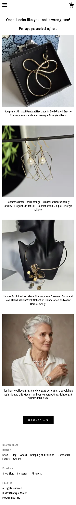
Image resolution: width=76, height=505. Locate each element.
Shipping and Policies (42, 455)
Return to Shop (38, 420)
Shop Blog (8, 473)
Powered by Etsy (11, 498)
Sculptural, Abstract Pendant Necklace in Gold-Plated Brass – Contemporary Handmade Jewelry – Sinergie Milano (38, 111)
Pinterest (37, 473)
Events (6, 459)
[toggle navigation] (4, 5)
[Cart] (71, 6)
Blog (14, 455)
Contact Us (64, 455)
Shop (5, 455)
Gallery (17, 459)
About (23, 455)
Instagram (23, 473)
